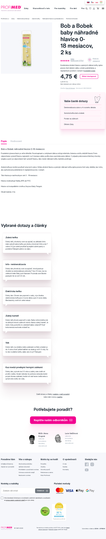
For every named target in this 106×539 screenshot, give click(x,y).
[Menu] (103, 8)
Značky (43, 466)
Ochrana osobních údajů (27, 472)
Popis (4, 141)
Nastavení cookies (25, 475)
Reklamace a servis (47, 472)
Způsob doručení (24, 466)
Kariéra (65, 466)
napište (59, 397)
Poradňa (43, 464)
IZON (96, 528)
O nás (64, 464)
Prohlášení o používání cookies (29, 469)
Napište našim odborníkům (53, 420)
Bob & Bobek (70, 88)
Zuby (26, 8)
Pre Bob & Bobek (72, 18)
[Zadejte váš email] (18, 490)
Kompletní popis (89, 71)
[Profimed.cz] (11, 8)
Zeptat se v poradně (7, 466)
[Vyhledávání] (86, 8)
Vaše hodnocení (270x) (77, 59)
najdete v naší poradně (61, 394)
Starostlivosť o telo (41, 8)
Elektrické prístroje (23, 18)
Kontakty (66, 469)
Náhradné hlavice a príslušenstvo (53, 18)
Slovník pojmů (45, 469)
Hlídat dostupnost (89, 76)
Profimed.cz (5, 18)
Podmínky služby (53, 529)
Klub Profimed (45, 475)
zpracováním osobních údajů (15, 500)
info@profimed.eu (7, 464)
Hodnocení (16, 141)
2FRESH (102, 528)
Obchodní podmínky (25, 464)
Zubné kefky (36, 18)
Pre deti (73, 8)
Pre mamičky (59, 8)
